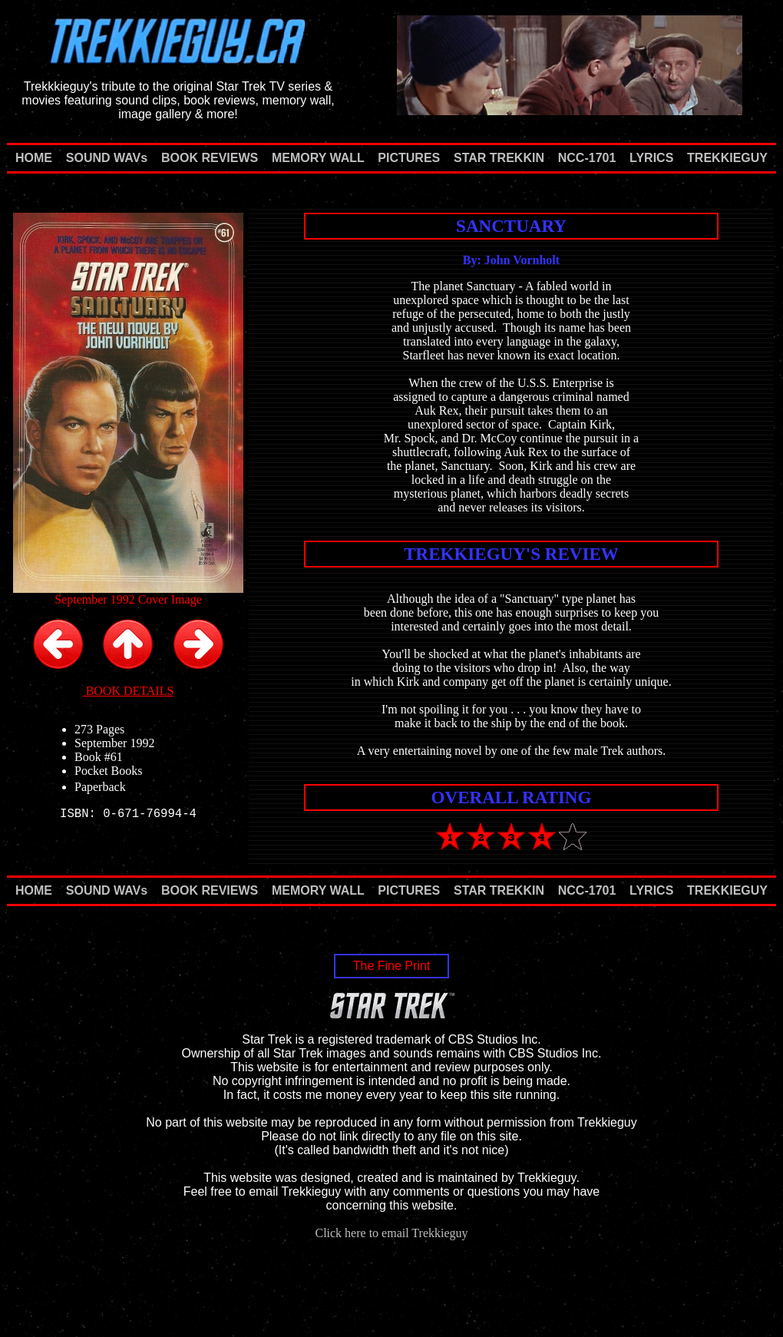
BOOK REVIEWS (209, 157)
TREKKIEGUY (727, 157)
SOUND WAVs (106, 157)
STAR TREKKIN (499, 157)
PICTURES (409, 157)
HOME (33, 157)
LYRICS (651, 157)
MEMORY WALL (318, 157)
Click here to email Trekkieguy (391, 1232)
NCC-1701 (587, 157)
